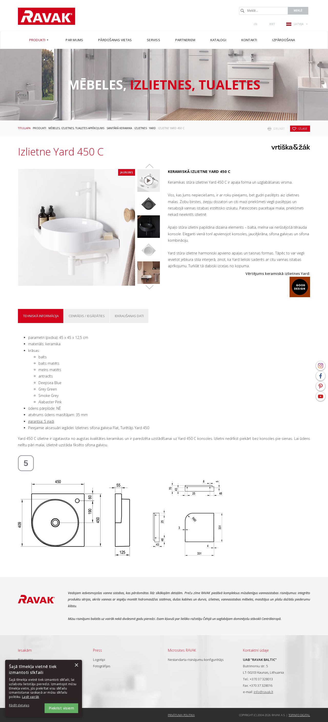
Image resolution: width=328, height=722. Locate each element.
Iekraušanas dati (129, 316)
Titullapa (24, 128)
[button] (23, 705)
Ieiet (272, 24)
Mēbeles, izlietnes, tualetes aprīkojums (76, 128)
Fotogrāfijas (101, 666)
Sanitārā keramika (119, 128)
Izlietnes (140, 128)
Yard (152, 128)
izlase (302, 128)
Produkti (39, 128)
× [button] (76, 665)
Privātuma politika (181, 715)
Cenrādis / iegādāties (87, 316)
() (255, 24)
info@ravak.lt (263, 692)
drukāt (278, 128)
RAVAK (46, 16)
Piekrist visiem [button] (61, 708)
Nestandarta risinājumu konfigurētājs (195, 659)
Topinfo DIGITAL (299, 715)
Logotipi (99, 659)
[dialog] (43, 688)
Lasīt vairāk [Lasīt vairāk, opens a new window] (30, 697)
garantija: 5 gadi (41, 421)
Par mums (25, 659)
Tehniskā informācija (41, 316)
